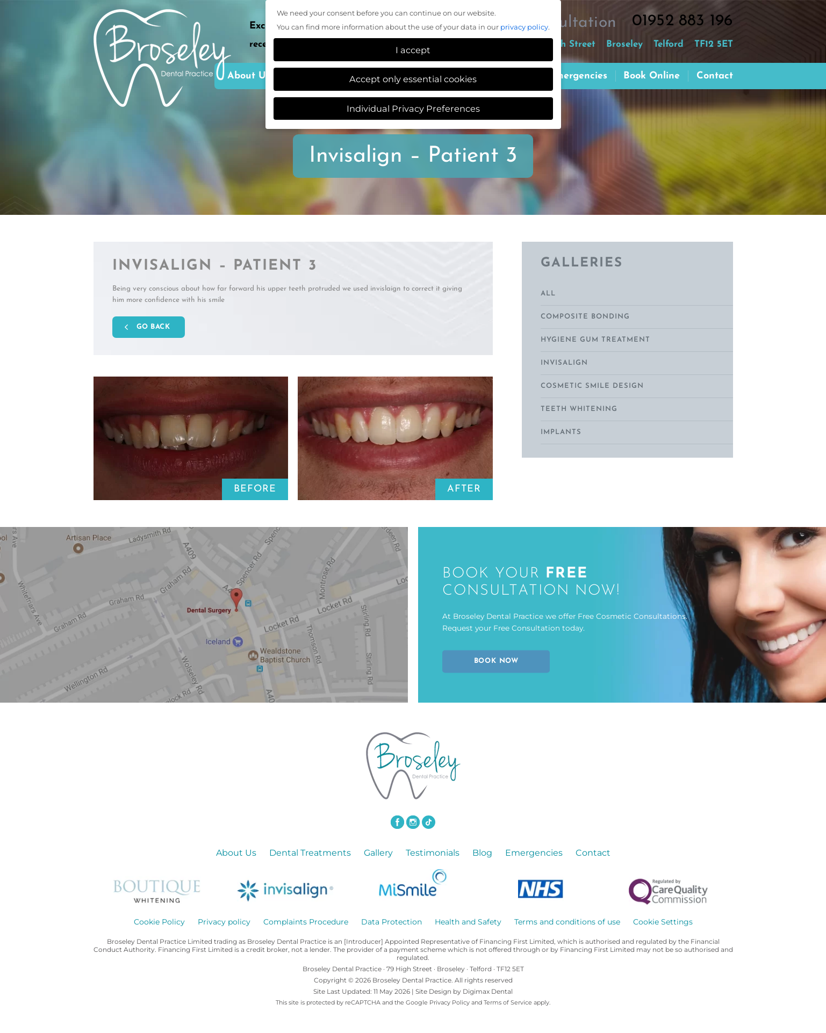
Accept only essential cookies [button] (413, 79)
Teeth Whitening (579, 409)
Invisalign (564, 362)
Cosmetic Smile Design (592, 385)
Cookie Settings (663, 921)
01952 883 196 (682, 21)
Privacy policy (224, 921)
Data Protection (391, 921)
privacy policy (524, 27)
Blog (482, 852)
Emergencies (578, 76)
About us (248, 76)
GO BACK (153, 326)
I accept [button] (413, 50)
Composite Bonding (585, 316)
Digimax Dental (488, 991)
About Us (236, 852)
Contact (714, 76)
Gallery (378, 852)
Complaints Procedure (305, 921)
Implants (561, 432)
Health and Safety (468, 921)
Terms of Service (508, 1002)
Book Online (651, 76)
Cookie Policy (159, 921)
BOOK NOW (496, 661)
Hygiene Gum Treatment (595, 339)
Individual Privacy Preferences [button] (413, 108)
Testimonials (432, 852)
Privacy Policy (449, 1002)
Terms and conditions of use (567, 921)
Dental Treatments (310, 852)
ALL (548, 293)
